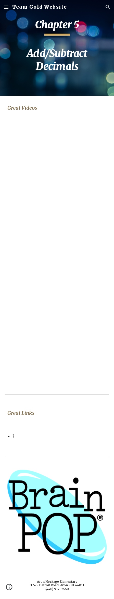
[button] (6, 7)
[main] (56, 47)
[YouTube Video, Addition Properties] (56, 351)
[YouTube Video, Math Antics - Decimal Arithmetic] (56, 288)
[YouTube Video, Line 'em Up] (56, 155)
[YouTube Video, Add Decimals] (56, 218)
